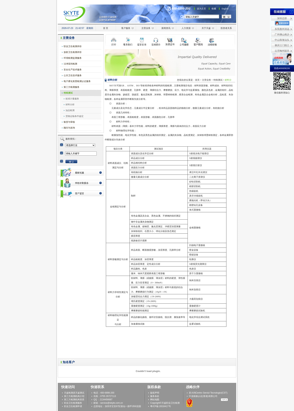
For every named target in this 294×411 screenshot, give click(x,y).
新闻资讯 (167, 28)
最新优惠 (81, 172)
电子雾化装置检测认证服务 (77, 81)
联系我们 (128, 41)
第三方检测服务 (71, 87)
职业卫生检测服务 (73, 403)
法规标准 (212, 41)
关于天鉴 (208, 28)
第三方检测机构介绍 (74, 396)
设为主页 (201, 8)
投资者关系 (226, 28)
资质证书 (170, 41)
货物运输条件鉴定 (75, 116)
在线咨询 (156, 41)
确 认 (226, 17)
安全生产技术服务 (73, 69)
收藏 (214, 8)
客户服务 (127, 28)
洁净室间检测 (70, 63)
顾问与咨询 (69, 127)
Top (224, 399)
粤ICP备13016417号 (160, 406)
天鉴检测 (68, 392)
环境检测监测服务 (73, 58)
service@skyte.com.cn (111, 403)
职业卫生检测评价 (73, 46)
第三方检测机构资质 (74, 399)
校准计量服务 (72, 98)
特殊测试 (68, 93)
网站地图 (154, 399)
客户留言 (81, 193)
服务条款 (154, 396)
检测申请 (142, 41)
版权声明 (154, 392)
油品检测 (70, 110)
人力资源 (188, 28)
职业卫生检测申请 (73, 406)
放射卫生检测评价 (73, 52)
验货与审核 (69, 122)
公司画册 (184, 41)
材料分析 (70, 104)
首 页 (105, 28)
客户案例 (198, 41)
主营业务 (147, 28)
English (225, 8)
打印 (114, 41)
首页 (197, 80)
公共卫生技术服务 (73, 75)
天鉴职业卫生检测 (171, 403)
